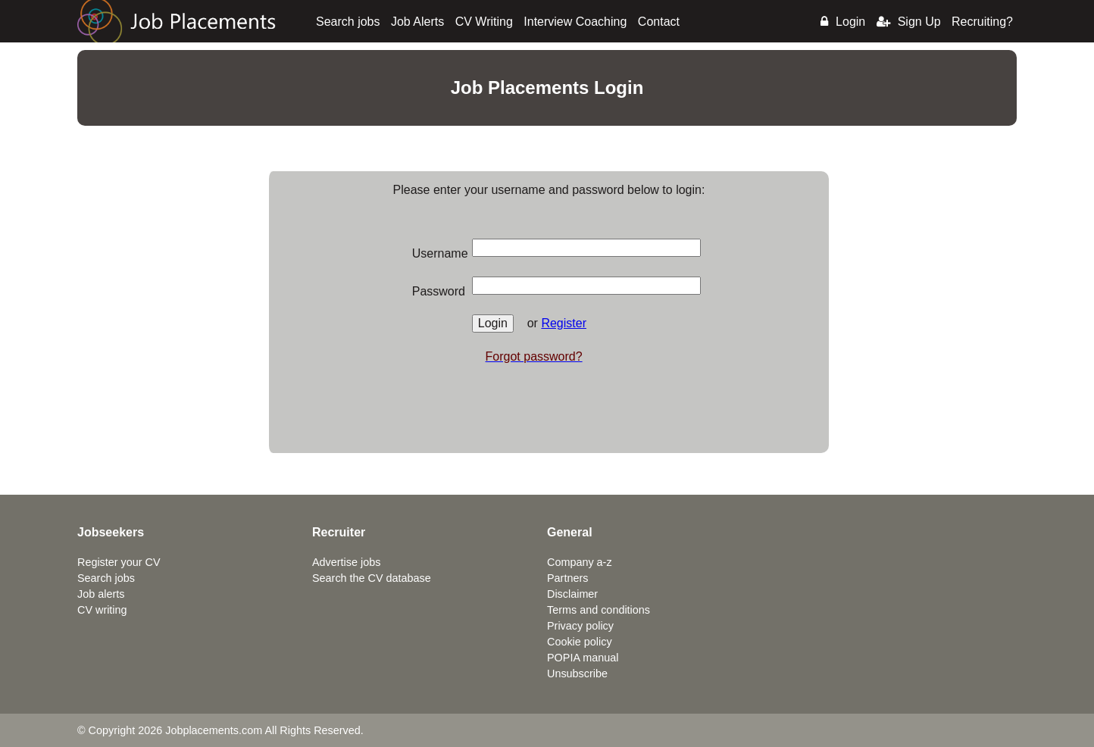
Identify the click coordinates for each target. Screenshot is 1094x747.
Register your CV (119, 562)
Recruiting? (982, 21)
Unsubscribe (577, 673)
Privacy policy (580, 626)
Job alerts (100, 594)
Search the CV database (371, 578)
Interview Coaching (575, 21)
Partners (567, 578)
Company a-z (579, 562)
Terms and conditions (598, 610)
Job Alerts (417, 21)
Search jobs (348, 21)
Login (842, 21)
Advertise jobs (346, 562)
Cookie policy (579, 642)
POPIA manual (582, 658)
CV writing (102, 610)
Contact (659, 21)
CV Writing (484, 21)
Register (563, 323)
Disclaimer (572, 594)
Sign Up (909, 21)
